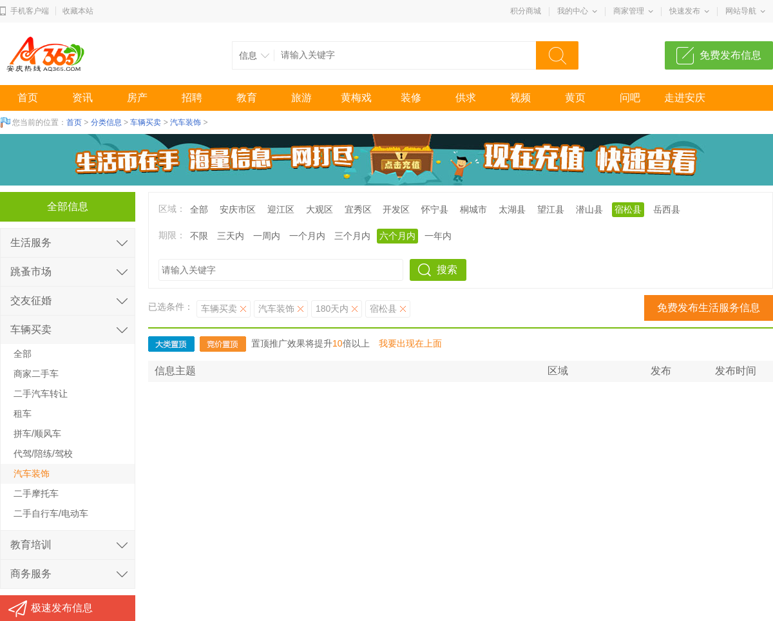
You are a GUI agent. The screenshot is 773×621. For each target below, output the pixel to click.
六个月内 (397, 236)
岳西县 (666, 209)
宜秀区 (358, 209)
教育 (246, 97)
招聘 (192, 97)
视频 (520, 97)
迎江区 (280, 209)
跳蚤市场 (31, 271)
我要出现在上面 (410, 343)
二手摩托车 (36, 493)
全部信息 (67, 206)
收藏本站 (77, 10)
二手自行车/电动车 (51, 513)
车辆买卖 (145, 122)
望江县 (550, 209)
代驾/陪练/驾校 (43, 453)
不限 (199, 236)
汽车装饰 (185, 122)
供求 (465, 97)
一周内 (266, 236)
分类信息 (106, 122)
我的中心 (572, 10)
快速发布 (684, 10)
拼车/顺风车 (37, 433)
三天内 (230, 236)
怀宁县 (434, 209)
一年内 (438, 236)
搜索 (447, 269)
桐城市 (473, 209)
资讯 (82, 97)
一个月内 (307, 236)
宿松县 (628, 209)
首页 (27, 97)
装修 (411, 97)
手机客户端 (29, 10)
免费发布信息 (730, 55)
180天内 (332, 308)
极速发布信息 (62, 607)
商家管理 (628, 10)
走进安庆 (684, 97)
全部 (199, 209)
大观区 (319, 209)
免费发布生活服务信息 (708, 307)
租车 (23, 413)
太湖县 (512, 209)
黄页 (575, 97)
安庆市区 (238, 209)
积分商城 (525, 10)
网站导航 (740, 10)
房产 (137, 97)
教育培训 (31, 544)
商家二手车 (36, 373)
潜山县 (589, 209)
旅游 (301, 97)
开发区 (396, 209)
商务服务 (31, 573)
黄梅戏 (356, 97)
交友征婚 (31, 300)
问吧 (630, 97)
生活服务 (31, 242)
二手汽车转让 (41, 393)
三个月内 (352, 236)
